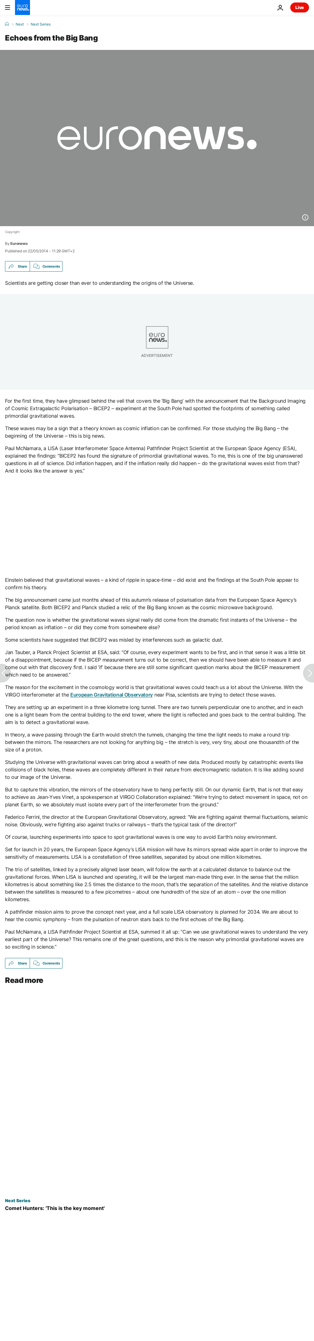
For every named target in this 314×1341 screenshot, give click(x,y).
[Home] (7, 24)
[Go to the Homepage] (22, 7)
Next (20, 24)
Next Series (41, 24)
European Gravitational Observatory (111, 695)
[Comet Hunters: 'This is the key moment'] (157, 1208)
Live (299, 7)
